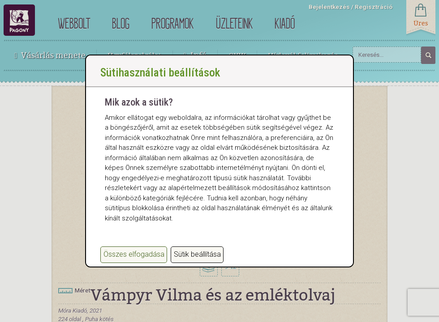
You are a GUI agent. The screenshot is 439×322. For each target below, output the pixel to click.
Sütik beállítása (197, 260)
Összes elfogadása (133, 260)
